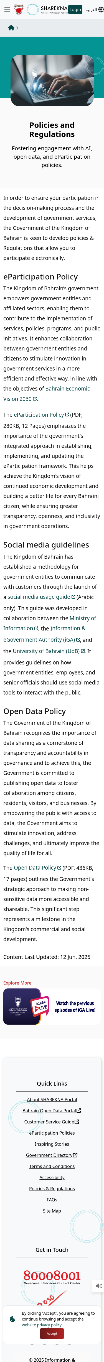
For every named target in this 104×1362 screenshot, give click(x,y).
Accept (52, 1333)
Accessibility (51, 1177)
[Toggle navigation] (7, 9)
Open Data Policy (35, 867)
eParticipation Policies (52, 1133)
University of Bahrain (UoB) (46, 651)
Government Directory (52, 1155)
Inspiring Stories (52, 1144)
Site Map (52, 1211)
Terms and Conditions (52, 1166)
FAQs (52, 1200)
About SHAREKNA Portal (52, 1099)
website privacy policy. (42, 1324)
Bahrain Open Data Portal (51, 1111)
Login (75, 9)
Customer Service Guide (51, 1122)
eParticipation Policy (39, 414)
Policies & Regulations (52, 1189)
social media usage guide (39, 596)
